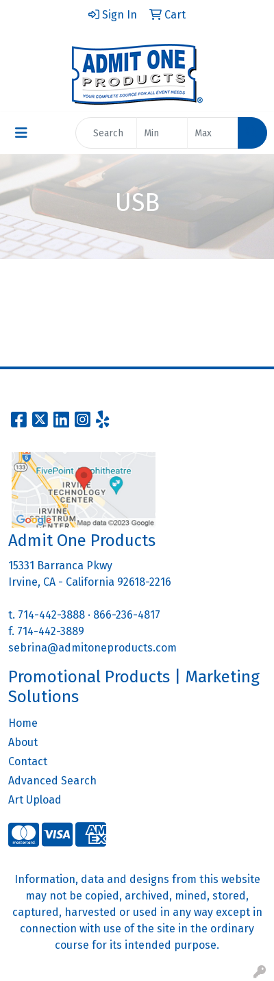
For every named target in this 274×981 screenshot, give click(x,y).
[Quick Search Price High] (212, 133)
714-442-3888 (51, 614)
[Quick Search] (106, 133)
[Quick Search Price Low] (162, 133)
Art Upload (35, 799)
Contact (27, 761)
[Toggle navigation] (21, 132)
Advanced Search (52, 780)
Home (23, 723)
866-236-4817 (126, 614)
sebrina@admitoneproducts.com (92, 647)
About (23, 742)
